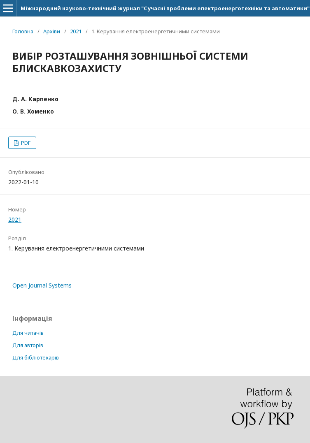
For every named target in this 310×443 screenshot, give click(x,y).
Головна (22, 31)
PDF (25, 142)
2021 (76, 31)
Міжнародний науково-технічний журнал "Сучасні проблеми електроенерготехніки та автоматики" (165, 8)
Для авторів (27, 345)
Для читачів (28, 332)
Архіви (51, 31)
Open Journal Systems (42, 285)
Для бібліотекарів (35, 357)
